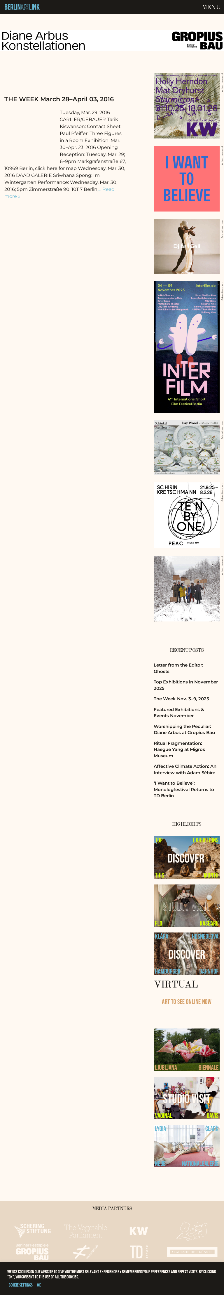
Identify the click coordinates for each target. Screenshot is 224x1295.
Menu (211, 7)
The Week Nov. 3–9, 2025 (181, 698)
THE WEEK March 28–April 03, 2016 (59, 99)
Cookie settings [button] (21, 1284)
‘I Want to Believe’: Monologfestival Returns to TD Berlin (184, 789)
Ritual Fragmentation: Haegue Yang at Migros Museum (179, 749)
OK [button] (39, 1284)
